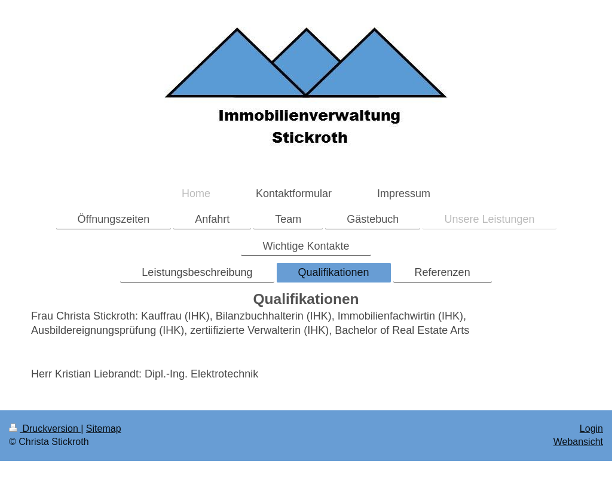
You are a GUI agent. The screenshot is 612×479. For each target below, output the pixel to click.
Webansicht (578, 442)
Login (591, 428)
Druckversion (45, 428)
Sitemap (103, 428)
